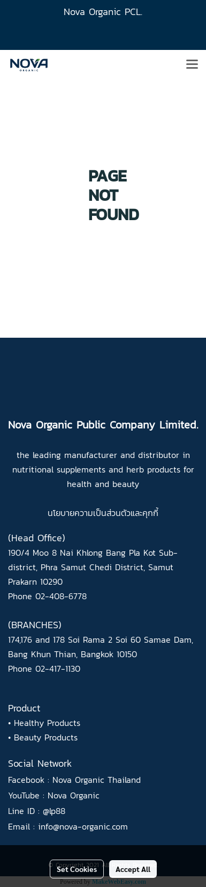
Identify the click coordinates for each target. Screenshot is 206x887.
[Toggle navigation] (192, 65)
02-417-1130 (57, 668)
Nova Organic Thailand (96, 779)
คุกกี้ (150, 512)
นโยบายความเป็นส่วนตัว (89, 512)
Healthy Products (47, 722)
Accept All (133, 869)
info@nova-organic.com (83, 826)
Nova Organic (74, 795)
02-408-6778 (61, 596)
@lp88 (54, 810)
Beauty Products (46, 737)
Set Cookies (77, 869)
